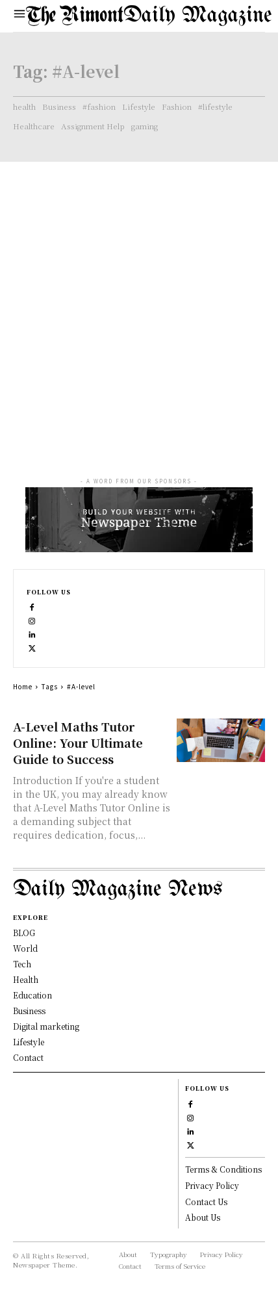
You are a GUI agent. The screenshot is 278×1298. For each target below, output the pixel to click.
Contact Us (206, 1201)
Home (22, 686)
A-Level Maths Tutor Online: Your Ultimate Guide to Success (78, 742)
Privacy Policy (212, 1185)
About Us (202, 1217)
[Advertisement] (139, 307)
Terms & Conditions (223, 1169)
